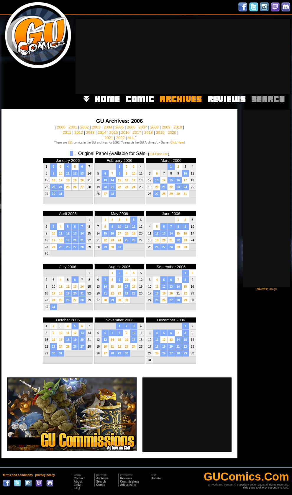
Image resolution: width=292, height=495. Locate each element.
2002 (84, 127)
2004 (108, 127)
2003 (96, 127)
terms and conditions (18, 475)
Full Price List (159, 154)
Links (77, 484)
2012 (78, 132)
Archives (102, 478)
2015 (113, 132)
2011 (67, 132)
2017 (137, 132)
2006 (131, 127)
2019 (160, 132)
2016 (125, 132)
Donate (156, 478)
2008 (154, 127)
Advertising (128, 484)
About (78, 481)
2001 (73, 127)
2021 (108, 138)
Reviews (126, 478)
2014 (102, 132)
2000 (61, 127)
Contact (79, 478)
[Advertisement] (247, 56)
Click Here (177, 142)
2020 (172, 132)
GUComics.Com (246, 476)
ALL (131, 138)
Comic (100, 484)
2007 (143, 127)
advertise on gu (267, 289)
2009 (166, 127)
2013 (90, 132)
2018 (148, 132)
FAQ (77, 488)
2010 (177, 127)
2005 (119, 127)
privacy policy (45, 475)
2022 (120, 138)
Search (101, 481)
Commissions (130, 481)
